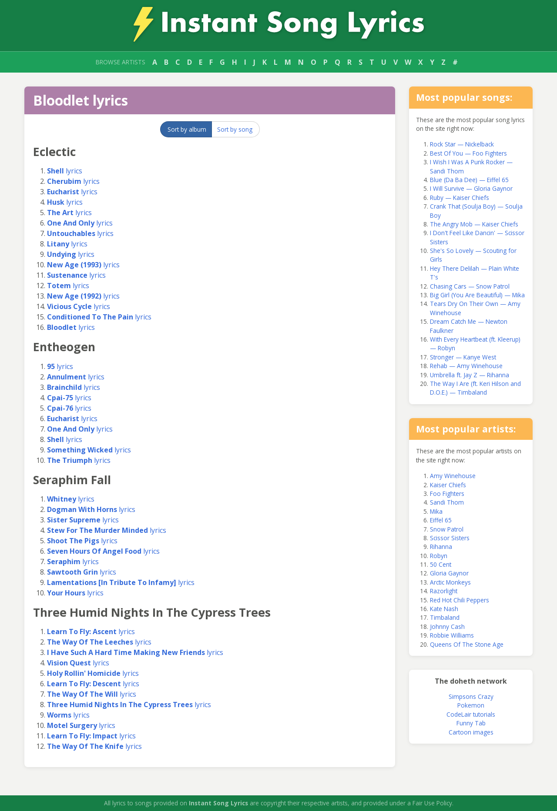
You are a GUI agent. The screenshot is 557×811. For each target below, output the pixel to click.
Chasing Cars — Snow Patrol (470, 286)
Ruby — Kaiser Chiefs (459, 197)
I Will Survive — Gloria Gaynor (471, 188)
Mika (436, 511)
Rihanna (441, 546)
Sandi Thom (447, 502)
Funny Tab (471, 723)
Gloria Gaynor (449, 573)
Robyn (438, 556)
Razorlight (443, 591)
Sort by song (234, 129)
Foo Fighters (447, 493)
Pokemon (470, 705)
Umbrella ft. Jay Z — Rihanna (469, 375)
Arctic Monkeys (450, 582)
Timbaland (445, 617)
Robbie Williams (452, 635)
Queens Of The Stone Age (466, 644)
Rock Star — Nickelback (462, 144)
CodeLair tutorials (470, 714)
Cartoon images (471, 732)
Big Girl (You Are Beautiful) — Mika (477, 295)
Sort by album (187, 129)
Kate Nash (444, 609)
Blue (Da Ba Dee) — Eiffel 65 (469, 180)
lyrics (64, 171)
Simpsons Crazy (471, 696)
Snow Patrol (446, 529)
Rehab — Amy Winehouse (466, 366)
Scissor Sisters (450, 538)
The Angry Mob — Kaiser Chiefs (474, 224)
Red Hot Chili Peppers (459, 600)
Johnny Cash (447, 626)
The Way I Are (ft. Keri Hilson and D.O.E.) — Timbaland (475, 387)
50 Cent (440, 564)
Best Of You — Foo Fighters (468, 153)
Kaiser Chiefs (448, 485)
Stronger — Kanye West (463, 357)
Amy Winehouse (453, 476)
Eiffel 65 (441, 520)
